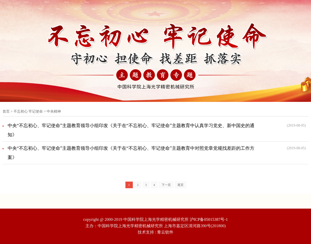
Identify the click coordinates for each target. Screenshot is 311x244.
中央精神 (54, 111)
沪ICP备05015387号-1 (209, 219)
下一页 (166, 185)
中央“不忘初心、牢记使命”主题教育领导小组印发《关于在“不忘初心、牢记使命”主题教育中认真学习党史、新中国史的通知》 (131, 130)
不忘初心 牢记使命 (28, 111)
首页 (6, 111)
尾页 (180, 185)
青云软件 (165, 232)
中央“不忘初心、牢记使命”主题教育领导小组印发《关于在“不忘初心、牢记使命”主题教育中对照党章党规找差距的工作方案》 (131, 153)
